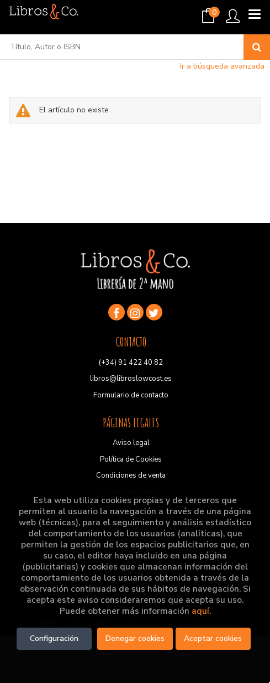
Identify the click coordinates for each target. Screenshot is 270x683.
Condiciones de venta (131, 475)
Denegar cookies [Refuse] (135, 638)
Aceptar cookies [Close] (213, 638)
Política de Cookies (131, 459)
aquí (200, 611)
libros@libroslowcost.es (131, 379)
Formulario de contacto (130, 395)
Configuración (54, 638)
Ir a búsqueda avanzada (222, 66)
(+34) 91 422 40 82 (131, 363)
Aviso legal (131, 443)
